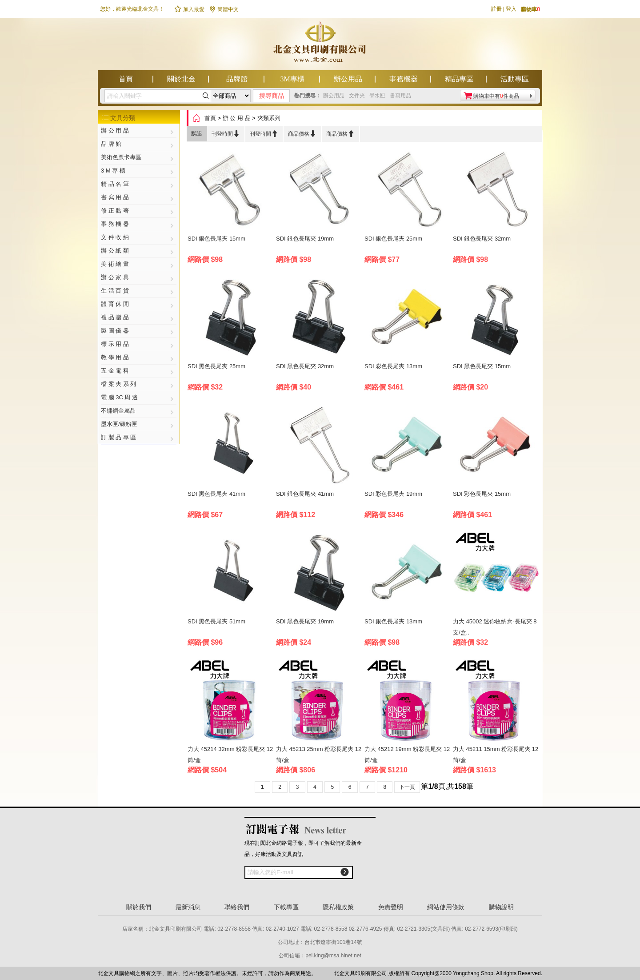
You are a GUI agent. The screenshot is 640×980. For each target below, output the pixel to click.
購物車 (530, 9)
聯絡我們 (236, 907)
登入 (511, 9)
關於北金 (181, 79)
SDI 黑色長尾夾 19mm (305, 621)
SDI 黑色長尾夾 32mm (305, 366)
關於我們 (138, 907)
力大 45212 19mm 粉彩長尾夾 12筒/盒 (407, 754)
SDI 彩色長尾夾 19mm (393, 493)
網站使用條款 (445, 907)
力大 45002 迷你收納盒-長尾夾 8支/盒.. (495, 627)
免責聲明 (390, 907)
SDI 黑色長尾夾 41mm (216, 493)
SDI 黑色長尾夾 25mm (216, 366)
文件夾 (357, 95)
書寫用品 (400, 95)
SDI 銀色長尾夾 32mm (482, 238)
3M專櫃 (292, 79)
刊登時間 (226, 133)
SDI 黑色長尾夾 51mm (216, 621)
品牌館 (237, 79)
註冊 (496, 9)
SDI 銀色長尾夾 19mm (305, 238)
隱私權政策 (338, 907)
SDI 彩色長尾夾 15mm (482, 493)
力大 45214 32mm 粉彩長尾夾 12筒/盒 (230, 754)
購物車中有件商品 (496, 96)
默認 (196, 133)
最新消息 (188, 907)
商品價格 (302, 133)
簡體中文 (224, 9)
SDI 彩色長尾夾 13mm (393, 366)
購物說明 (501, 907)
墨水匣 (377, 95)
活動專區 (514, 79)
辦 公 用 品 (237, 118)
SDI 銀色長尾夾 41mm (305, 493)
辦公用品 (348, 79)
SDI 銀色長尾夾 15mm (216, 238)
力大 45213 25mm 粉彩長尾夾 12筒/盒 (318, 754)
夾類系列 (268, 118)
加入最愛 (189, 9)
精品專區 (459, 79)
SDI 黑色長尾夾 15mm (482, 366)
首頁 (126, 79)
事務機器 (403, 79)
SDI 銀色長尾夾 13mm (393, 621)
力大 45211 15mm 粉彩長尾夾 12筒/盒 (495, 754)
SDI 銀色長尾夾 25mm (393, 238)
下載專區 (286, 907)
